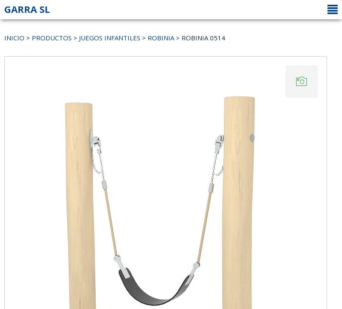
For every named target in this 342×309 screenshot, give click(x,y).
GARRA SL (27, 9)
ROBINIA (161, 37)
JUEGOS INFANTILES (109, 37)
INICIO (14, 37)
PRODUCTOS (52, 37)
